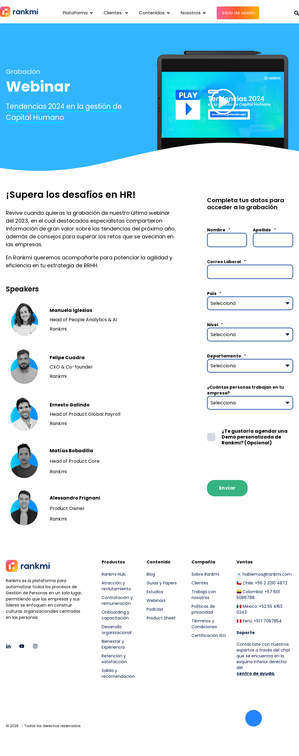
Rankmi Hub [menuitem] (114, 574)
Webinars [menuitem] (156, 600)
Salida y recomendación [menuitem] (118, 673)
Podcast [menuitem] (155, 609)
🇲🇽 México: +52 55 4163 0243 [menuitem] (259, 609)
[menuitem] (210, 650)
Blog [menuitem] (151, 574)
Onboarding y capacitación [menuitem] (115, 615)
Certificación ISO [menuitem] (209, 635)
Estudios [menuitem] (155, 592)
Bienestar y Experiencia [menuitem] (113, 644)
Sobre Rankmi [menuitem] (205, 574)
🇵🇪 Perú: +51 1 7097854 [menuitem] (259, 621)
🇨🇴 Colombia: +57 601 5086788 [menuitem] (258, 594)
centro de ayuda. (256, 673)
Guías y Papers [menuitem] (162, 583)
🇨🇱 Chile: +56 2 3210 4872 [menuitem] (262, 583)
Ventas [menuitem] (245, 562)
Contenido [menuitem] (159, 562)
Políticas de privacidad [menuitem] (203, 609)
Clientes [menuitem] (200, 583)
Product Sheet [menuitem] (161, 618)
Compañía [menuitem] (203, 562)
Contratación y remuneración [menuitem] (117, 600)
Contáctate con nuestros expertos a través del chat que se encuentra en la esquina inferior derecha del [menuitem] (263, 656)
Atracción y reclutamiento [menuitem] (116, 586)
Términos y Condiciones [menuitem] (204, 624)
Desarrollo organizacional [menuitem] (116, 629)
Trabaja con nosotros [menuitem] (204, 594)
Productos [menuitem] (113, 562)
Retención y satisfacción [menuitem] (114, 659)
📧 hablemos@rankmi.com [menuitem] (264, 574)
